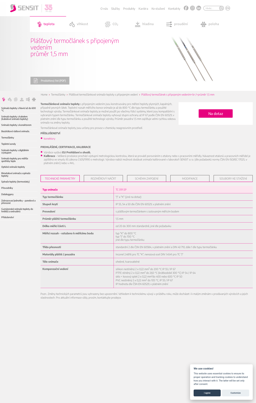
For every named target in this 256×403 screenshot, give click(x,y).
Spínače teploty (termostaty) (15, 181)
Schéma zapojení (146, 178)
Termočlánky (7, 137)
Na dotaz (215, 113)
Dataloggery (7, 194)
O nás (104, 8)
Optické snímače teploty (13, 167)
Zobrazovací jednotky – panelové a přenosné (18, 201)
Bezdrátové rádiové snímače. (15, 131)
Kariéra (143, 8)
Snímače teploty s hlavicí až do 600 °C (18, 109)
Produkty (129, 8)
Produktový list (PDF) (50, 80)
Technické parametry (60, 178)
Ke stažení (158, 8)
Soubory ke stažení (233, 178)
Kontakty (174, 8)
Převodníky (7, 188)
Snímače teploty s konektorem (16, 125)
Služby (115, 8)
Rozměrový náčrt (103, 178)
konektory (49, 138)
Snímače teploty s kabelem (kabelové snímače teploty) (14, 117)
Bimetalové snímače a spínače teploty (15, 174)
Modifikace (190, 178)
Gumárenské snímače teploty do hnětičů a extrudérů (17, 210)
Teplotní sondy (8, 144)
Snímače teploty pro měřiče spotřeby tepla (14, 159)
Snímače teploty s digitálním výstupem (15, 151)
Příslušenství (7, 217)
